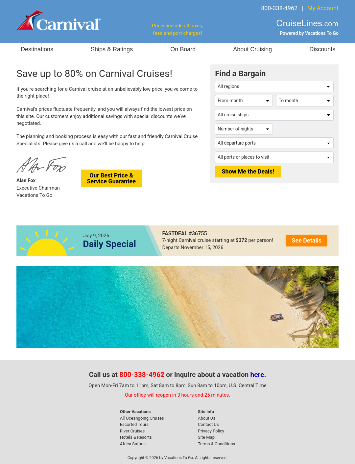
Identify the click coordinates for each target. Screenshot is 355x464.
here (257, 375)
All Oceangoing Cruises (142, 418)
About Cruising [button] (252, 49)
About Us (206, 418)
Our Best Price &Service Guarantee (111, 178)
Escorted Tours (134, 424)
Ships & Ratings (112, 49)
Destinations (37, 49)
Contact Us (208, 424)
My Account (323, 8)
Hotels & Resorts (136, 437)
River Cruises (132, 431)
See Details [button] (306, 240)
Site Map (206, 437)
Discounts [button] (322, 49)
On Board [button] (183, 49)
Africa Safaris (133, 443)
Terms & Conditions (216, 443)
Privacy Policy (211, 431)
